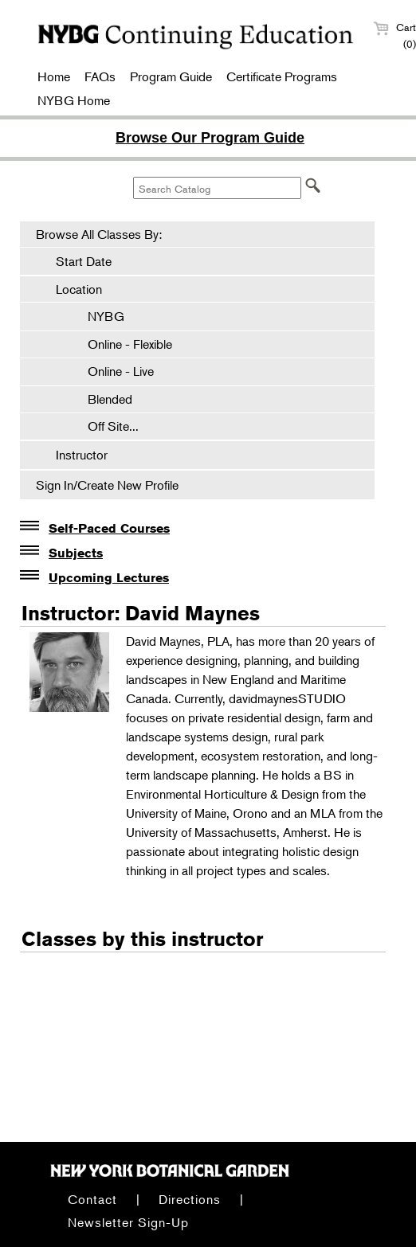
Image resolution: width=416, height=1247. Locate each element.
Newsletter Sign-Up (128, 1222)
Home (53, 76)
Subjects (76, 553)
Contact (92, 1199)
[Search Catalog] (217, 188)
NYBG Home (73, 100)
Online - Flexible (122, 344)
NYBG (98, 316)
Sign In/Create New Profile (107, 485)
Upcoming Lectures (109, 577)
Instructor (82, 455)
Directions (190, 1199)
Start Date (84, 261)
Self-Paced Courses (109, 528)
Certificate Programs (281, 76)
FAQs (100, 76)
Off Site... (105, 426)
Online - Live (113, 371)
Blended (102, 399)
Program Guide (171, 76)
